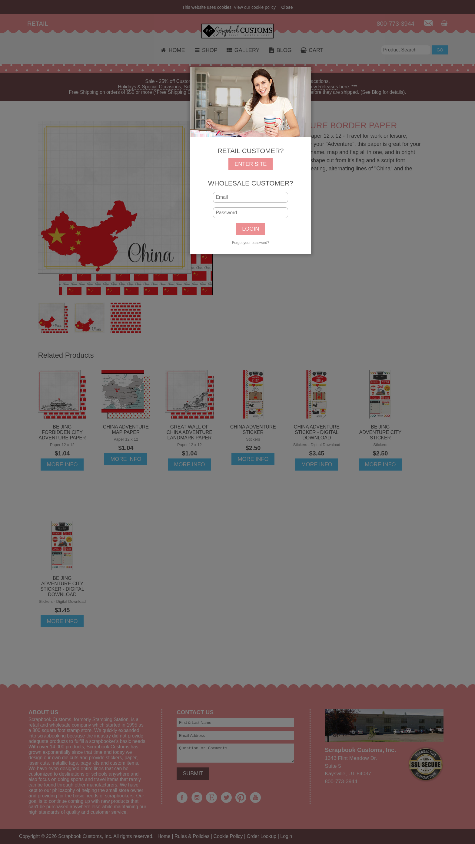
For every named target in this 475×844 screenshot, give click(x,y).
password (259, 243)
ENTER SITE (250, 164)
